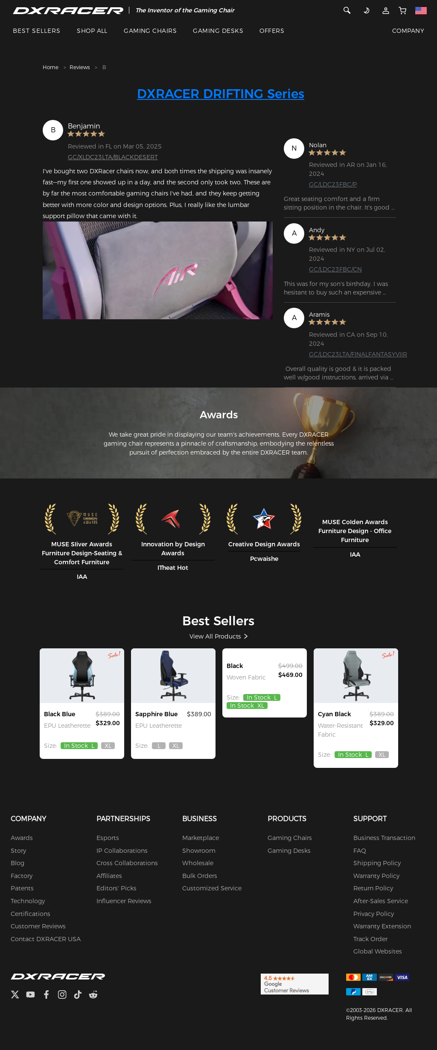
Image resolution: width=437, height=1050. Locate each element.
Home (50, 67)
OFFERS (271, 31)
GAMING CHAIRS (150, 31)
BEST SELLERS (37, 31)
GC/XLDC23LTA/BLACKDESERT (113, 157)
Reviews (80, 67)
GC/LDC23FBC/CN (335, 269)
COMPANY (408, 31)
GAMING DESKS (218, 31)
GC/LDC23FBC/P (333, 184)
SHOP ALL (92, 31)
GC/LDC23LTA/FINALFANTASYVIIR (358, 354)
